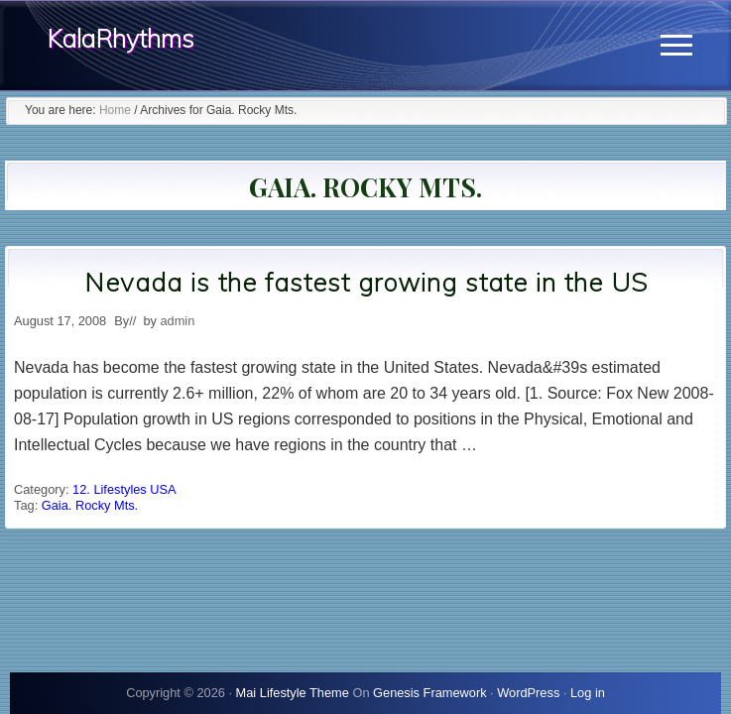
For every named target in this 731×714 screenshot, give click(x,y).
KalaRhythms (120, 39)
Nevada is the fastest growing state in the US (366, 282)
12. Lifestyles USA (124, 489)
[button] (676, 45)
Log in (587, 692)
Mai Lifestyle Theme (292, 692)
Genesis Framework (430, 692)
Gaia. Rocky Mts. (90, 505)
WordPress (528, 692)
